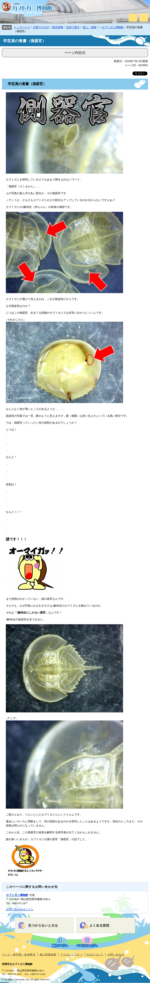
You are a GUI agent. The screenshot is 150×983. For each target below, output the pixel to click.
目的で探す (73, 27)
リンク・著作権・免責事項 (19, 954)
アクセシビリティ (71, 954)
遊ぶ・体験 (89, 27)
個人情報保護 (48, 954)
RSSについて (95, 954)
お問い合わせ (115, 954)
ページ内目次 (75, 53)
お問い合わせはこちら (19, 909)
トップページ (22, 27)
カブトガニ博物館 (112, 27)
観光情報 (57, 27)
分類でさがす (41, 27)
